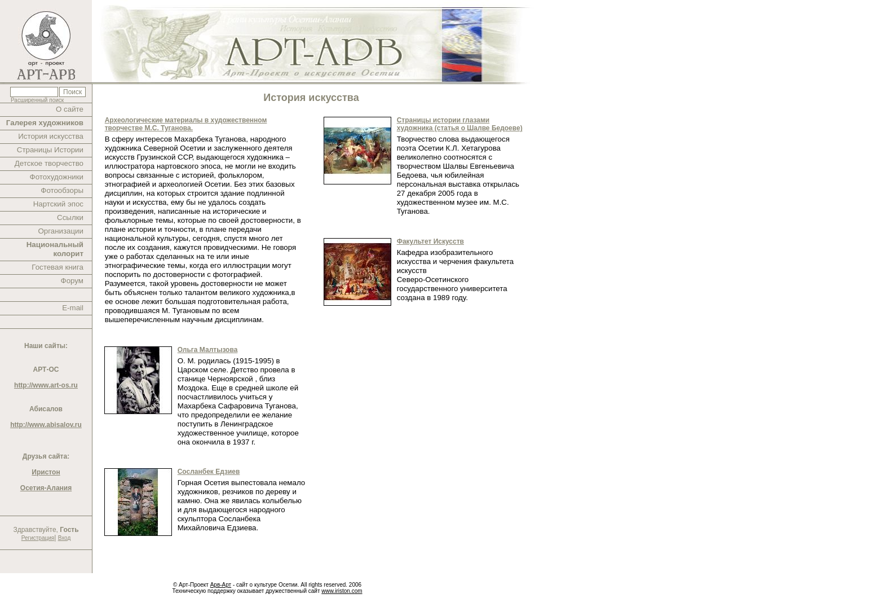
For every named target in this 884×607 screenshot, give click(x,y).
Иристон (46, 472)
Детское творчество (49, 163)
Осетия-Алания (46, 488)
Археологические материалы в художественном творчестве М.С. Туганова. (186, 124)
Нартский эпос (58, 204)
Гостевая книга (57, 267)
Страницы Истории (50, 150)
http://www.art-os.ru (46, 385)
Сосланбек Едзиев (209, 472)
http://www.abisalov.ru (46, 425)
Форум (72, 280)
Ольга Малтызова (208, 350)
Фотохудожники (56, 177)
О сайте (69, 109)
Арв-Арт (220, 585)
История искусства (50, 136)
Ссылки (70, 217)
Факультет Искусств (430, 241)
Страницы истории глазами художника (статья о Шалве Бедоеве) (460, 124)
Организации (60, 231)
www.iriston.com (341, 591)
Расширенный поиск (37, 100)
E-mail (72, 308)
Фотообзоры (62, 190)
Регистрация (37, 538)
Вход (64, 538)
